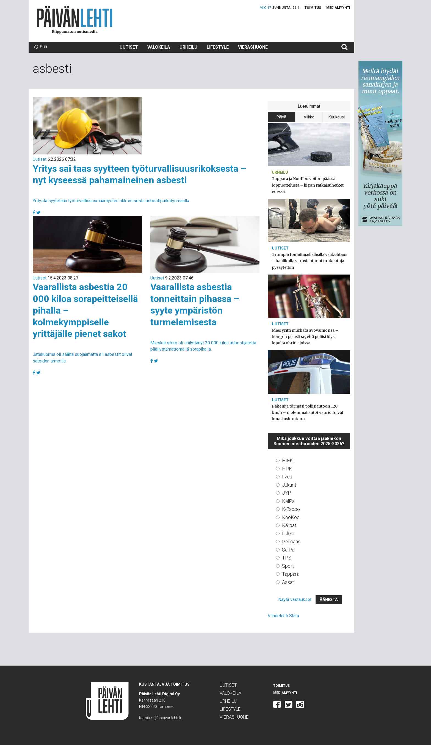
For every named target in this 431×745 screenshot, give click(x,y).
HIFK (287, 460)
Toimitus (313, 8)
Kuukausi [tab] (336, 117)
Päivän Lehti (74, 20)
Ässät (288, 582)
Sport (288, 566)
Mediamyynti (338, 8)
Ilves (287, 477)
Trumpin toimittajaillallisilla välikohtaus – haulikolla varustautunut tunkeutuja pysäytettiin (309, 261)
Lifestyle (218, 47)
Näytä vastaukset (294, 599)
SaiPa (288, 550)
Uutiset (129, 47)
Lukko (288, 533)
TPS (286, 558)
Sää (40, 46)
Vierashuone (253, 47)
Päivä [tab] (281, 117)
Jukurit (289, 485)
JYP (286, 493)
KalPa (288, 501)
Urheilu (188, 47)
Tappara (290, 574)
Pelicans (291, 541)
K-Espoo (291, 509)
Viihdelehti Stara (283, 615)
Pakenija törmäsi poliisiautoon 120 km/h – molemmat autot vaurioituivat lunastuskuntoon (307, 412)
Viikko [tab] (309, 117)
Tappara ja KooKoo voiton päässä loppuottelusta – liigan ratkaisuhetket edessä (308, 185)
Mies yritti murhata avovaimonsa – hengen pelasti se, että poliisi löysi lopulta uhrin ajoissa (305, 336)
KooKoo (291, 517)
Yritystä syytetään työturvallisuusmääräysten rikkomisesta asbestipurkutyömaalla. (111, 200)
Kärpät (289, 525)
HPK (287, 469)
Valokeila (158, 47)
